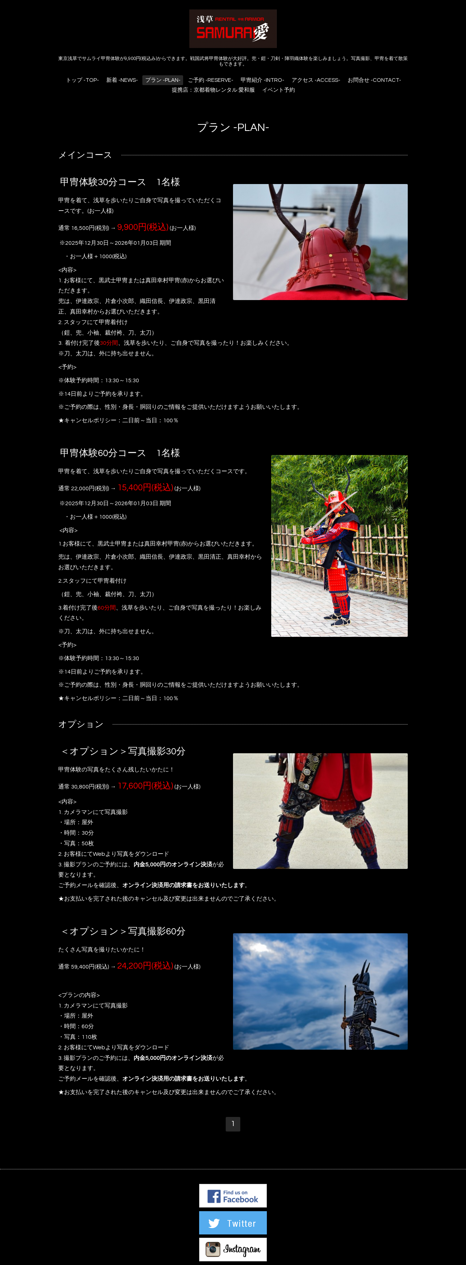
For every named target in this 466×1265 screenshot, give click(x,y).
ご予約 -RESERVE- (210, 80)
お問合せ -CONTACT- (374, 80)
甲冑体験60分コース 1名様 (120, 453)
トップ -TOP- (82, 80)
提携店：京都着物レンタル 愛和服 (213, 90)
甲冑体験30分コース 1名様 (120, 182)
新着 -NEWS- (122, 80)
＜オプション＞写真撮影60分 (123, 931)
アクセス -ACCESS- (316, 80)
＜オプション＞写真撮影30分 (123, 751)
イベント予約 (278, 90)
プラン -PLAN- (163, 80)
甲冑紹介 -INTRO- (262, 80)
